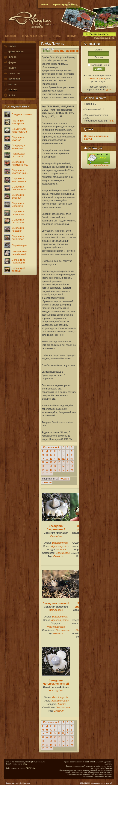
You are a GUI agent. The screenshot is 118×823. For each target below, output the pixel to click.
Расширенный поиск (104, 38)
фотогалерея (13, 51)
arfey (25, 764)
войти (44, 4)
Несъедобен (56, 609)
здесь (108, 89)
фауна (9, 62)
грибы (9, 46)
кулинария (12, 79)
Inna (111, 120)
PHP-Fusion (31, 768)
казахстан (11, 73)
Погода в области (98, 165)
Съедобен (56, 536)
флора (9, 57)
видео (9, 68)
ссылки (10, 89)
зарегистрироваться (65, 4)
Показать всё (51, 447)
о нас (9, 95)
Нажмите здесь (96, 78)
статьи (10, 84)
